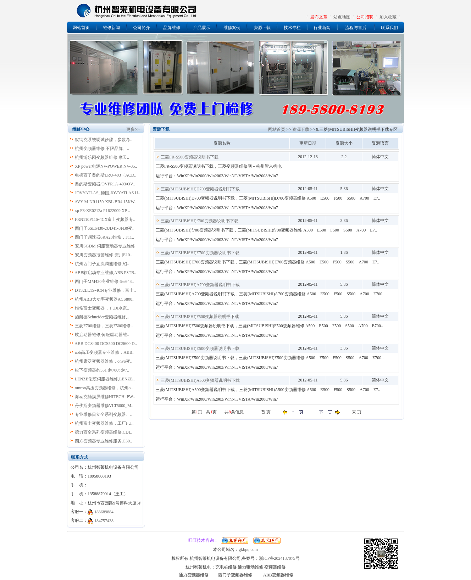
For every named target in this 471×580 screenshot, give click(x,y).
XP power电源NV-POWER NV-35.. (106, 166)
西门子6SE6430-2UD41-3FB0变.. (104, 228)
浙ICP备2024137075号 (279, 558)
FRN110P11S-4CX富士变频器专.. (105, 219)
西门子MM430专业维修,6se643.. (104, 281)
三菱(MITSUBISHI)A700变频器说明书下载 (200, 284)
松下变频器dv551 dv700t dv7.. (102, 370)
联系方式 (79, 457)
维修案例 (231, 27)
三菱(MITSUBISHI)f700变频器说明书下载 (199, 220)
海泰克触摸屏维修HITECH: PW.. (105, 396)
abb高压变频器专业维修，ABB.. (104, 352)
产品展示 (201, 27)
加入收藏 (388, 17)
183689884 (103, 511)
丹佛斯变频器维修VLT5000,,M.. (104, 405)
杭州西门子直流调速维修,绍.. (102, 263)
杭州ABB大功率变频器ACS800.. (104, 299)
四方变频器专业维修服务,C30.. (103, 441)
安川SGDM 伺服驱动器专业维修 (105, 246)
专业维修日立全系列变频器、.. (103, 414)
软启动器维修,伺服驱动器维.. (102, 334)
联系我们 (389, 27)
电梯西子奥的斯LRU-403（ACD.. (105, 175)
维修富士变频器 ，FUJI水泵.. (102, 308)
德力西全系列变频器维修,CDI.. (103, 432)
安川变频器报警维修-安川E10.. (103, 254)
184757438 (103, 520)
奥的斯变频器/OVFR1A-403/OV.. (105, 184)
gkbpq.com (248, 549)
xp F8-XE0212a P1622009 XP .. (102, 210)
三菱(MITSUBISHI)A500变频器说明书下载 (200, 380)
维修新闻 (111, 27)
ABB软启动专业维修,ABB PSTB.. (105, 272)
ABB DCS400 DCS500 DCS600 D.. (105, 343)
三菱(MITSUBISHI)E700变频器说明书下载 (200, 252)
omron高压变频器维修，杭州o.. (104, 387)
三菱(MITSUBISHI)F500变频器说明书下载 (200, 316)
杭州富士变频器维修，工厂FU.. (104, 423)
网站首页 (81, 27)
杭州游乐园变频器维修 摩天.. (102, 157)
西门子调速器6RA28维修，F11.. (104, 237)
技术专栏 (292, 27)
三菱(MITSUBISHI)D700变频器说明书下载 (200, 188)
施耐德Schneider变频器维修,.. (102, 316)
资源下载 (262, 27)
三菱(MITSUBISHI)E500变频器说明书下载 (200, 348)
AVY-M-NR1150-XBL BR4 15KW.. (105, 201)
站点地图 (341, 17)
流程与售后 (355, 27)
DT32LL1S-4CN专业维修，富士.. (105, 290)
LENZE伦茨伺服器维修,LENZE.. (105, 379)
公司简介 (141, 27)
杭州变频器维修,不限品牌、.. (102, 148)
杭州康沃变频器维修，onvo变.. (103, 361)
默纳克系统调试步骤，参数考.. (103, 139)
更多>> (133, 129)
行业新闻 (322, 27)
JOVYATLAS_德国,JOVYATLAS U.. (107, 192)
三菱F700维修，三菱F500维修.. (104, 325)
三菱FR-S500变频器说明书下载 (189, 157)
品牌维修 (171, 27)
